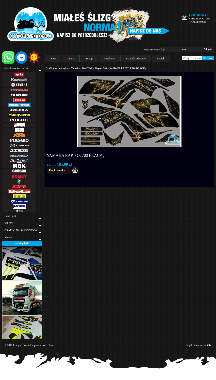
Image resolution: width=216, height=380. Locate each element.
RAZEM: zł (197, 21)
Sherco (19, 210)
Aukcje (89, 58)
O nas (53, 58)
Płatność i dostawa (136, 58)
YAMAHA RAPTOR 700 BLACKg (75, 155)
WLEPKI (9, 223)
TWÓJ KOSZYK (199, 15)
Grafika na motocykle (16, 68)
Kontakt (161, 58)
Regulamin (110, 58)
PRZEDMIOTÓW (199, 18)
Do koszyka (57, 170)
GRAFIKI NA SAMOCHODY (21, 230)
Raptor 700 (101, 68)
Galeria (71, 58)
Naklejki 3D (11, 216)
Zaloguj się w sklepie (151, 49)
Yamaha (75, 68)
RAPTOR (87, 68)
